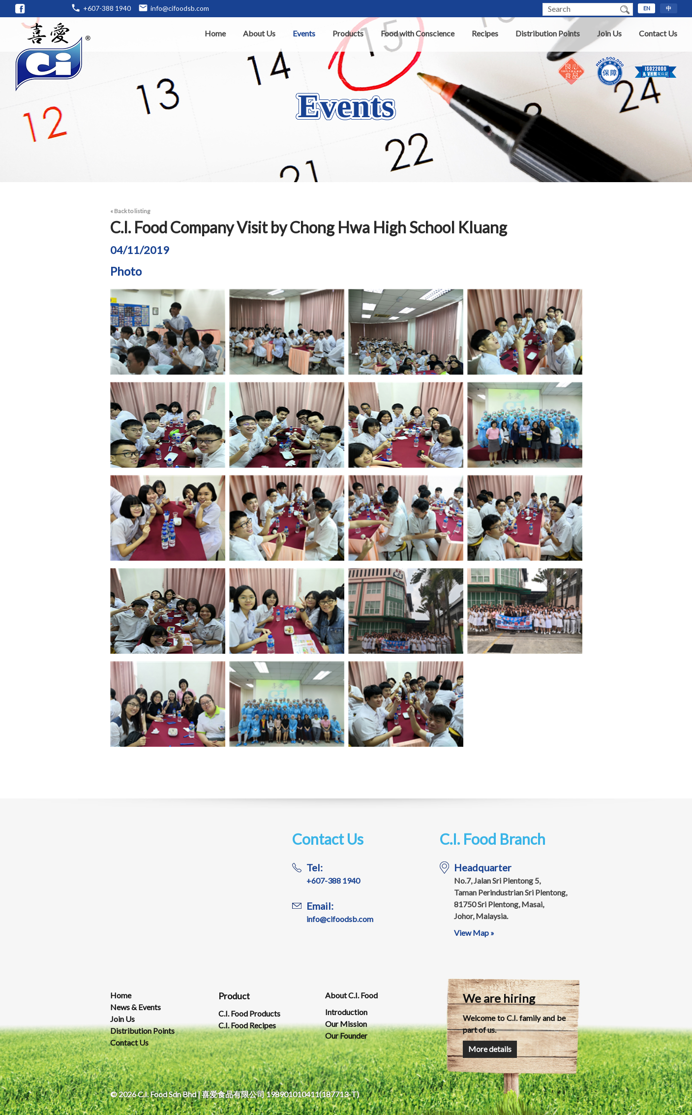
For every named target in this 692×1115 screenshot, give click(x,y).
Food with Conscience (417, 33)
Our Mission (346, 1023)
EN (646, 8)
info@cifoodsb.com (179, 8)
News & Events (135, 1007)
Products (347, 33)
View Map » (474, 932)
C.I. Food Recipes (247, 1025)
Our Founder (346, 1035)
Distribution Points (547, 33)
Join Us (609, 33)
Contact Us (658, 33)
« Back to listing (130, 211)
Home (215, 33)
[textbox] (580, 9)
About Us (259, 33)
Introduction (346, 1012)
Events (304, 33)
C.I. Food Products (249, 1013)
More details (489, 1048)
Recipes (485, 33)
